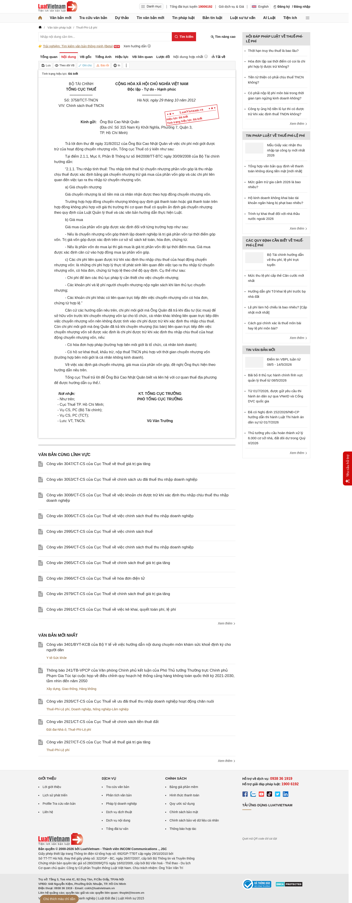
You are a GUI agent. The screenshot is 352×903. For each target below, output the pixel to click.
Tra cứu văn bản (93, 18)
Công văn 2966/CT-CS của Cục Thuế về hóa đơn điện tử (95, 578)
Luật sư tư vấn (242, 18)
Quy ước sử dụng (182, 803)
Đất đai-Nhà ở (56, 729)
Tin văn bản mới (150, 18)
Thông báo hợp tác (183, 829)
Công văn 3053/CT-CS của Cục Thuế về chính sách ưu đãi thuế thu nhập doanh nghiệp (121, 479)
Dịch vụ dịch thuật (119, 812)
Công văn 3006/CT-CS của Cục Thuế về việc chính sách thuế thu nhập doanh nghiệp (120, 516)
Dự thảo (122, 18)
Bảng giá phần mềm (184, 787)
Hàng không (87, 689)
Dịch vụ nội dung (118, 820)
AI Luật (269, 18)
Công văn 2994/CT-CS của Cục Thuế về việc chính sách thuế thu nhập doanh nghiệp (120, 547)
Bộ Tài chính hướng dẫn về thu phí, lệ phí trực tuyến (285, 260)
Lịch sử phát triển (55, 795)
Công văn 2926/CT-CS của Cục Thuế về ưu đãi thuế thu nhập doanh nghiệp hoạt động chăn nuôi (130, 701)
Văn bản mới (60, 18)
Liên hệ (48, 812)
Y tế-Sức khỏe (56, 658)
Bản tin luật (212, 18)
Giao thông (70, 689)
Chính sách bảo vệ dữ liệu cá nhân (194, 820)
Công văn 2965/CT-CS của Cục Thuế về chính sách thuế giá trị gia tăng (108, 563)
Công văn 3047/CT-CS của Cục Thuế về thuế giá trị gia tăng (98, 464)
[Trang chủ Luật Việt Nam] (57, 6)
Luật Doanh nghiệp (81, 898)
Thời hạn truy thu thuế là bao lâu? (273, 51)
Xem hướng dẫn (137, 46)
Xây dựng (53, 689)
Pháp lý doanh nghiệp (121, 803)
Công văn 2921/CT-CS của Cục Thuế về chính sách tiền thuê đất (102, 722)
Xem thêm (226, 623)
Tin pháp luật (183, 18)
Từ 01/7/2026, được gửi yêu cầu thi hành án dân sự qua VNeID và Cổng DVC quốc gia (275, 396)
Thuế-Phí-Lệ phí (58, 709)
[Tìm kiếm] (184, 36)
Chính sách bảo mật (184, 812)
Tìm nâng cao (223, 37)
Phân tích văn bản (119, 795)
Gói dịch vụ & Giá (231, 6)
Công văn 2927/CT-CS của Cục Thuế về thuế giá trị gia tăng (98, 742)
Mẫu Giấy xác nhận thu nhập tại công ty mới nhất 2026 (286, 150)
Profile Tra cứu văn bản (59, 803)
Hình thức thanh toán (184, 795)
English (260, 6)
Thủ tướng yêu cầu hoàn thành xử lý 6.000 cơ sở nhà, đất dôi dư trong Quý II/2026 (277, 438)
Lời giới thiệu (52, 787)
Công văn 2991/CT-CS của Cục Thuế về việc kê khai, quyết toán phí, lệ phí (111, 609)
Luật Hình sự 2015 (131, 898)
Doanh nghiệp (81, 709)
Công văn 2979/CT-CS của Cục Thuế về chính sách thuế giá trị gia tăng (108, 594)
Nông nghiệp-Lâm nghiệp (111, 709)
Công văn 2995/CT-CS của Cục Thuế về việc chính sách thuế (99, 531)
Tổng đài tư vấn (117, 829)
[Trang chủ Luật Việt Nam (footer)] (60, 844)
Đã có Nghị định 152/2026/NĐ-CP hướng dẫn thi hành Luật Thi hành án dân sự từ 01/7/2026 (276, 417)
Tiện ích (290, 18)
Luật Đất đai (106, 898)
